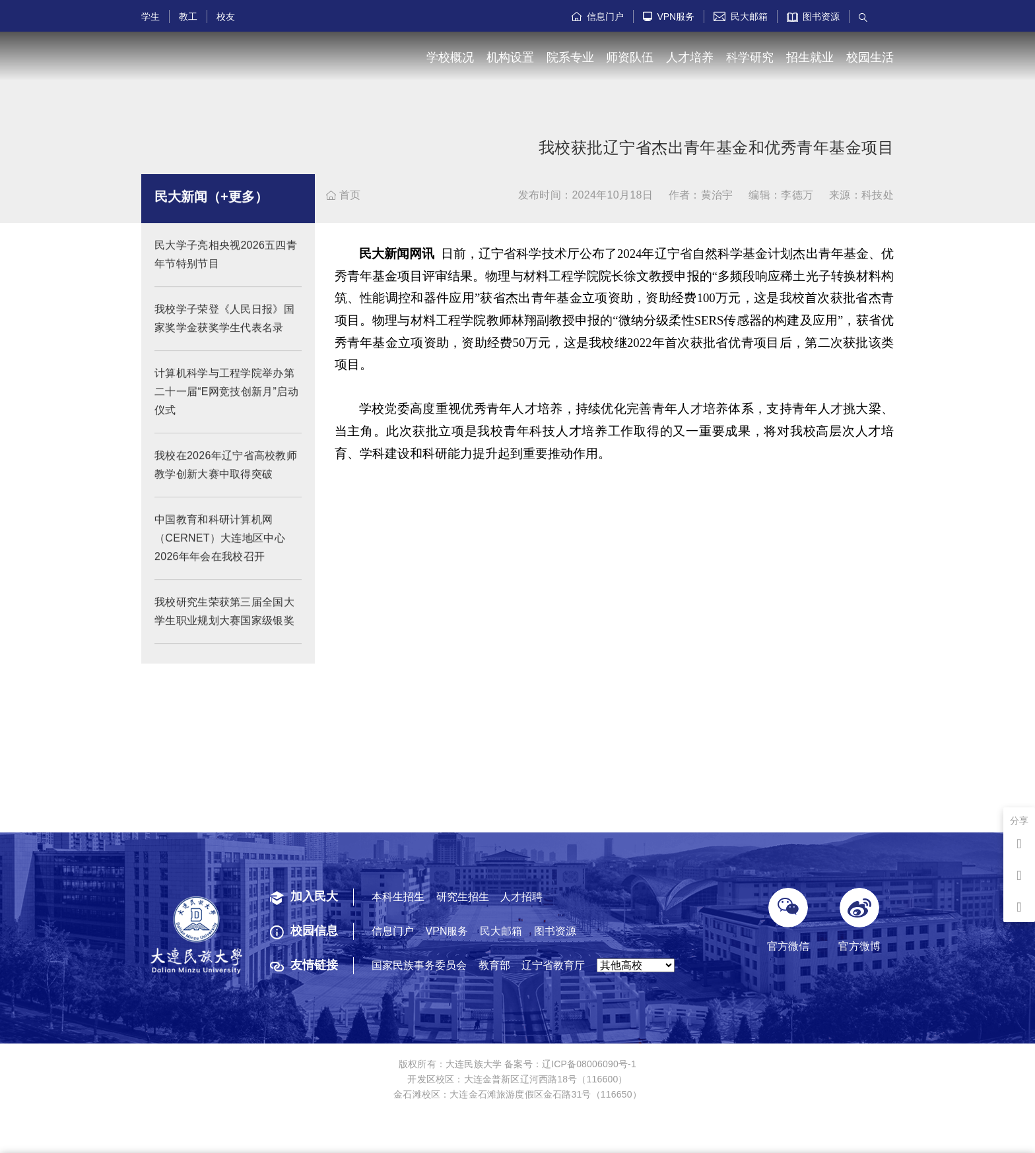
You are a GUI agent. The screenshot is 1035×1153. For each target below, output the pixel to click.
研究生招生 (462, 896)
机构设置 (510, 57)
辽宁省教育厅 (553, 965)
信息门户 (598, 16)
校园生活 (870, 57)
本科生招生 (398, 896)
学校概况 (450, 57)
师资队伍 (629, 57)
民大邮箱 (741, 16)
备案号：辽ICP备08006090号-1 (570, 1064)
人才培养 (690, 57)
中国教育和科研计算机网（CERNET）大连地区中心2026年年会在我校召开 (219, 550)
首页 (343, 195)
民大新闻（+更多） (211, 208)
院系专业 (570, 57)
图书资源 (813, 16)
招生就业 (810, 57)
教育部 (494, 965)
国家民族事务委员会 (419, 965)
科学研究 (750, 57)
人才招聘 (521, 896)
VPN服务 (669, 16)
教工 (188, 16)
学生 (150, 16)
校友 (226, 16)
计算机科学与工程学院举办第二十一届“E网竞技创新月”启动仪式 (226, 403)
